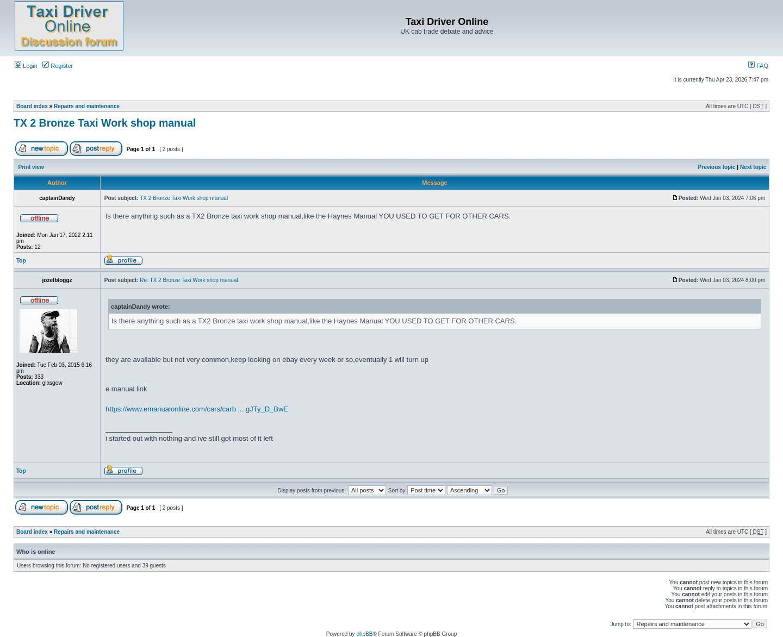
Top (21, 261)
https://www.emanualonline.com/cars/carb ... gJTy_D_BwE (196, 409)
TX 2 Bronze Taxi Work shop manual (105, 123)
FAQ (758, 66)
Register (57, 66)
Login (26, 66)
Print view (31, 167)
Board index (32, 106)
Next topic (753, 167)
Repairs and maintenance (87, 106)
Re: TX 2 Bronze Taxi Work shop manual (189, 280)
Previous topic (717, 167)
